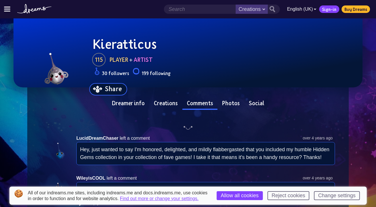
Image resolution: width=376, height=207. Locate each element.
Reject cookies (288, 195)
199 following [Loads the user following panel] (151, 72)
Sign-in (329, 9)
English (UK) (301, 9)
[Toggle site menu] (7, 9)
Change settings (337, 195)
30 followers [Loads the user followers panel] (111, 72)
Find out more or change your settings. (159, 198)
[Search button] (274, 9)
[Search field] (200, 9)
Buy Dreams (355, 9)
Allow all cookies (240, 195)
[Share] (108, 89)
